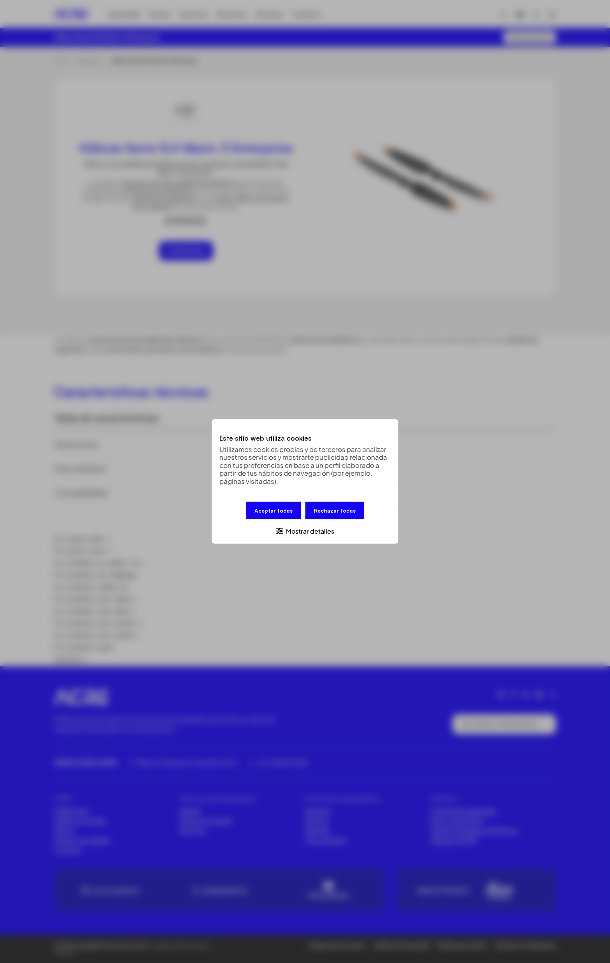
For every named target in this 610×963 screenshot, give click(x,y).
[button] (305, 530)
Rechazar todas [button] (335, 510)
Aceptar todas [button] (273, 510)
